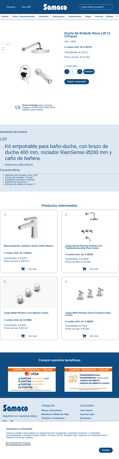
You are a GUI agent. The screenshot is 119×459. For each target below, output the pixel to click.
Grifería (5, 16)
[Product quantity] (73, 71)
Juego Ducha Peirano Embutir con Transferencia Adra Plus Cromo (83, 247)
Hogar (88, 16)
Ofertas (109, 16)
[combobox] (96, 7)
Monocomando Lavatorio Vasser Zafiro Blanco (28, 246)
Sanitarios (44, 16)
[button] (1, 377)
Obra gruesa (59, 16)
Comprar (89, 71)
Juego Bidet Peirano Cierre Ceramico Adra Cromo (88, 314)
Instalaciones (75, 16)
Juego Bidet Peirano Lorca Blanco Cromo (26, 313)
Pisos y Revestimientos (24, 16)
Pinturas (99, 16)
